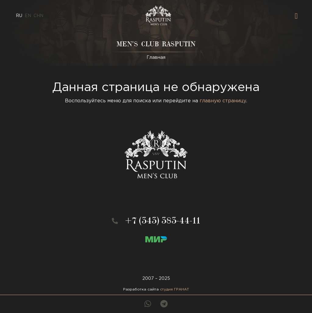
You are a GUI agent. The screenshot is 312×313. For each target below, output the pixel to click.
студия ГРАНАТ (174, 289)
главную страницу (223, 101)
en (28, 16)
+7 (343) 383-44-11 (162, 221)
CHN (38, 16)
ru (19, 16)
